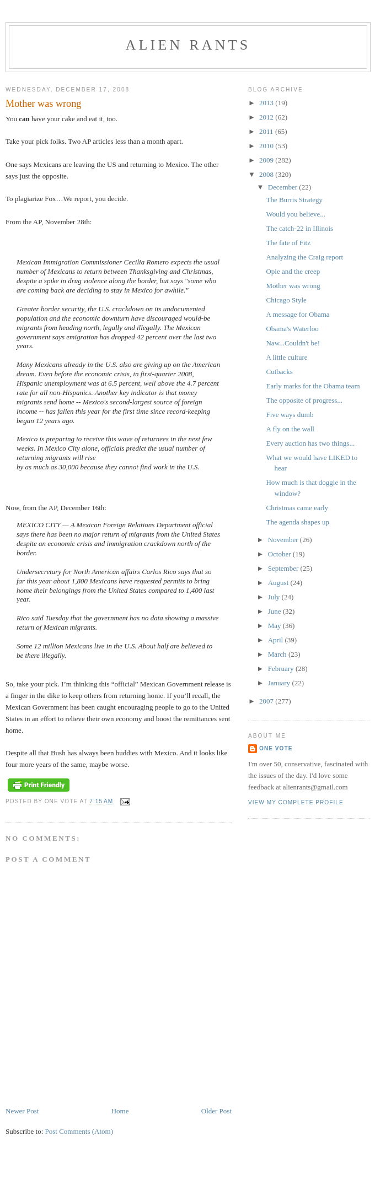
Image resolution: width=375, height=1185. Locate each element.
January (280, 683)
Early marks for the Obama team (313, 386)
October (280, 554)
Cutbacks (279, 371)
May (275, 625)
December (283, 187)
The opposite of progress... (304, 400)
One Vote (275, 748)
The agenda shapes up (297, 522)
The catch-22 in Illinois (299, 228)
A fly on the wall (290, 429)
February (282, 668)
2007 (267, 701)
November (284, 539)
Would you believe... (295, 214)
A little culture (286, 357)
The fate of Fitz (288, 243)
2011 (267, 131)
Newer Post (22, 1111)
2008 (267, 174)
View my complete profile (296, 802)
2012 (267, 117)
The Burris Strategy (294, 200)
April (276, 640)
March (278, 654)
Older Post (216, 1111)
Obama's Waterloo (292, 328)
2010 (267, 146)
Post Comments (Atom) (79, 1131)
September (284, 568)
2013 (267, 103)
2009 (267, 160)
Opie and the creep (293, 271)
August (279, 582)
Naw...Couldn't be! (293, 343)
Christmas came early (297, 508)
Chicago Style (286, 300)
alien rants (188, 45)
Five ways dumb (289, 414)
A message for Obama (297, 314)
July (275, 597)
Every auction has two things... (310, 443)
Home (120, 1111)
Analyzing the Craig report (304, 257)
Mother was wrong (293, 286)
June (275, 611)
